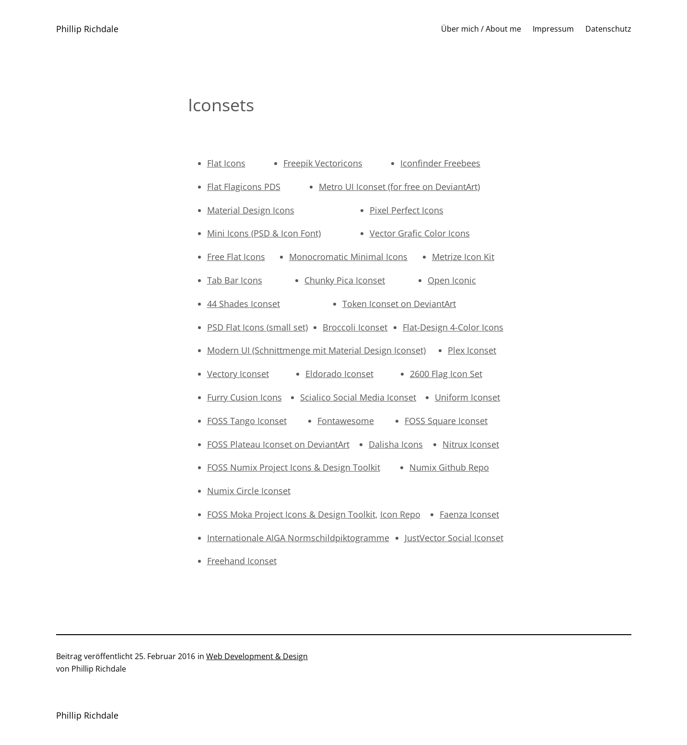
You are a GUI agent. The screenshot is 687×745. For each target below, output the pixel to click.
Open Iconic (452, 280)
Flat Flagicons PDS (243, 186)
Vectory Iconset (238, 373)
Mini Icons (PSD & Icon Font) (264, 233)
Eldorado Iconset (339, 373)
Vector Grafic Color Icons (420, 233)
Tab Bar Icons (234, 280)
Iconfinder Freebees (440, 163)
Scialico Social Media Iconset (358, 397)
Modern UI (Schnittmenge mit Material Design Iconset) (316, 350)
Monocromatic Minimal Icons (348, 256)
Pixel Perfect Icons (406, 210)
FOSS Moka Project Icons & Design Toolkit (291, 514)
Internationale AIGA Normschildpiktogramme (298, 538)
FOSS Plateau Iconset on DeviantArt (278, 444)
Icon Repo (400, 514)
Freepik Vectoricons (322, 163)
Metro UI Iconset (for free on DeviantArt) (399, 186)
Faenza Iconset (469, 514)
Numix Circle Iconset (249, 491)
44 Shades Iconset (243, 303)
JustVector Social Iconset (454, 538)
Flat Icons (226, 163)
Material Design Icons (250, 210)
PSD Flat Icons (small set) (257, 327)
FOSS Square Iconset (446, 420)
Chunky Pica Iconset (344, 280)
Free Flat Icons (236, 256)
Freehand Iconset (242, 561)
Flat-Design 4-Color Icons (453, 327)
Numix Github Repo (449, 467)
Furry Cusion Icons (244, 397)
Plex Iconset (472, 350)
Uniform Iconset (467, 397)
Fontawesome (345, 420)
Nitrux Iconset (470, 444)
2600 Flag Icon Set (446, 373)
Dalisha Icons (396, 444)
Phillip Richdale (87, 29)
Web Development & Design (257, 656)
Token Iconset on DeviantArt (399, 303)
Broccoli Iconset (355, 327)
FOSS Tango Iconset (247, 420)
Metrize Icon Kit (463, 256)
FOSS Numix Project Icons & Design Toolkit (293, 467)
